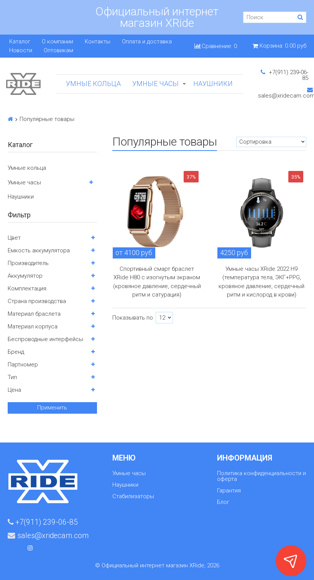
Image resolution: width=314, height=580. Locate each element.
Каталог (19, 42)
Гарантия (229, 490)
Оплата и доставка (147, 42)
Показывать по (132, 318)
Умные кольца (93, 84)
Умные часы (155, 84)
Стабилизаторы (133, 496)
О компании (57, 42)
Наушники (213, 84)
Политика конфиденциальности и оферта (261, 476)
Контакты (97, 42)
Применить (52, 407)
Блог (223, 502)
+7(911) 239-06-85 (284, 75)
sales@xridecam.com (48, 535)
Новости (20, 50)
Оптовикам (58, 50)
